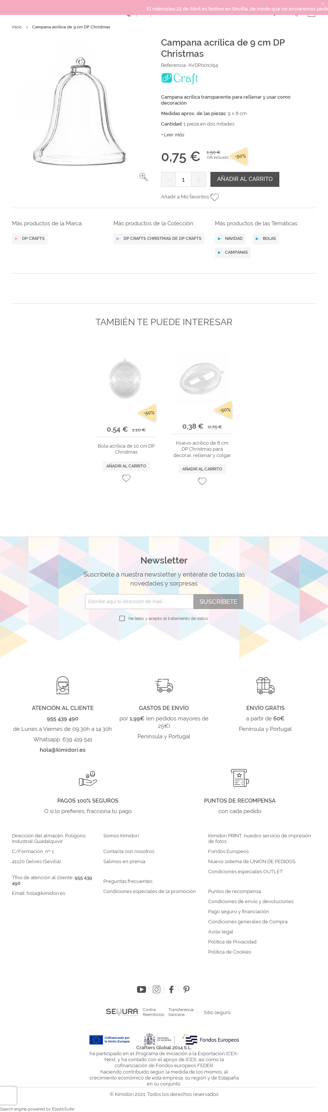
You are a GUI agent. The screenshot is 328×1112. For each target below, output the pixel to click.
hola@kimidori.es (46, 893)
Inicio (17, 27)
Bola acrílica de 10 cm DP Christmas (126, 449)
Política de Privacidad (232, 942)
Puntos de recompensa (234, 891)
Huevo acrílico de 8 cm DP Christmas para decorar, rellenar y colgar (202, 449)
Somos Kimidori (121, 835)
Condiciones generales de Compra (248, 921)
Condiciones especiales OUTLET (245, 871)
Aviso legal (220, 932)
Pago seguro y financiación (238, 911)
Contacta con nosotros (128, 851)
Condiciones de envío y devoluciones (251, 901)
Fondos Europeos (228, 851)
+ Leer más (172, 135)
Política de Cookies (229, 952)
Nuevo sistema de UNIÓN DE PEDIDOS (251, 861)
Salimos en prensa (124, 861)
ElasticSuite (63, 1109)
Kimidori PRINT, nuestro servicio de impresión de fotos (259, 838)
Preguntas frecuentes (127, 881)
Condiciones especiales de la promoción (150, 891)
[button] (143, 177)
